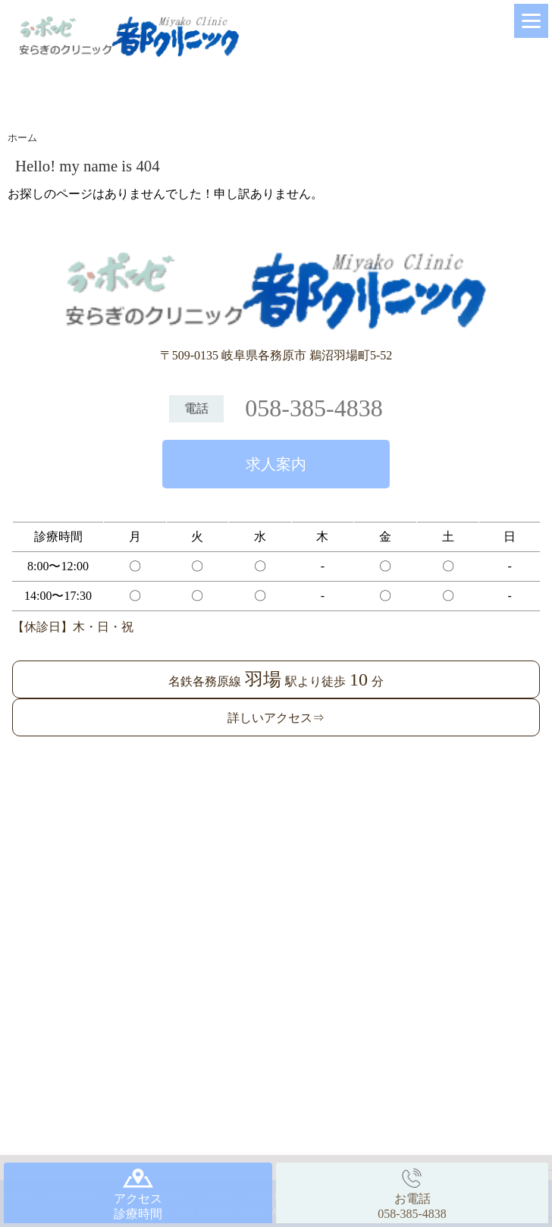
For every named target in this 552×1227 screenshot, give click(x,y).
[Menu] (531, 21)
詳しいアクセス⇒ (276, 717)
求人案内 (276, 464)
